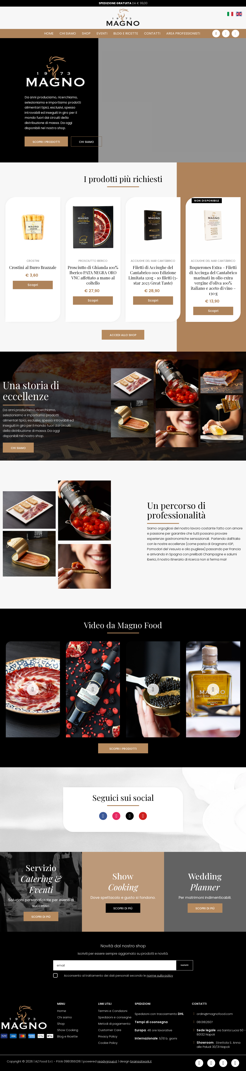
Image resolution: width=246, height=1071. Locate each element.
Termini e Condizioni (112, 1011)
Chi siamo (68, 33)
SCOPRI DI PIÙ (41, 917)
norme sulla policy (160, 976)
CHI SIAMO (86, 142)
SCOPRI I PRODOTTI (46, 142)
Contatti (152, 33)
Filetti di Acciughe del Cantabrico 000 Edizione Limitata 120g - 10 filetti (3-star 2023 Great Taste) (153, 275)
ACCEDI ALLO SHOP (123, 335)
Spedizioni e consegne (114, 1017)
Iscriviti (184, 965)
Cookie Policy (108, 1043)
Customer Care (109, 1030)
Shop (86, 33)
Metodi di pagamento (114, 1024)
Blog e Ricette (125, 33)
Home (49, 33)
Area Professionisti (183, 33)
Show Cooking (67, 1030)
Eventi (102, 33)
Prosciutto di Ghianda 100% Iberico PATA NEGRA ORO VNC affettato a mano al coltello (93, 275)
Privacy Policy (107, 1036)
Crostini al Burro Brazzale (32, 267)
